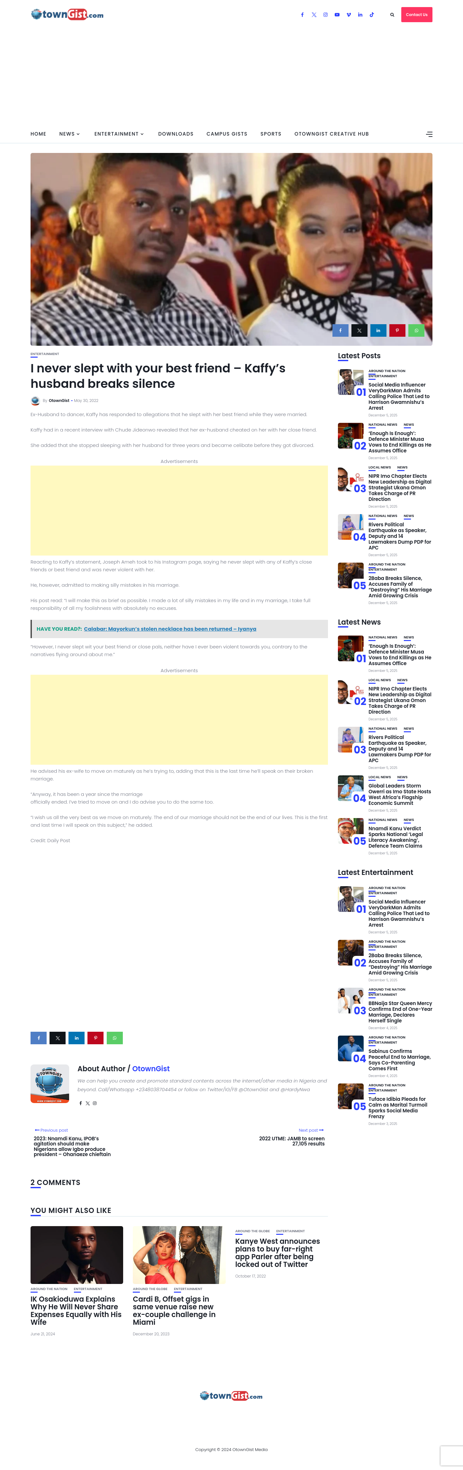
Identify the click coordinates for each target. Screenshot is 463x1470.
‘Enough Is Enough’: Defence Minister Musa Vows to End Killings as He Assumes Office (399, 442)
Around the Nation (49, 1289)
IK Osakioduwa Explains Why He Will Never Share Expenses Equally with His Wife (76, 1311)
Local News (379, 467)
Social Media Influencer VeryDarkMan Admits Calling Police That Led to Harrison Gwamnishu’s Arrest (399, 396)
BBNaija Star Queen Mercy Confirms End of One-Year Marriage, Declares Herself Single (400, 1012)
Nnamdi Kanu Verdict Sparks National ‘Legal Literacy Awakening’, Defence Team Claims (395, 837)
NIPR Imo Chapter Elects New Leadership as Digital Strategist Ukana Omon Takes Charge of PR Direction (399, 488)
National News (382, 424)
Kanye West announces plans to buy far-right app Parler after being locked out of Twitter (277, 1253)
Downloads (176, 133)
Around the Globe (150, 1289)
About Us (83, 1413)
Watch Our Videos (294, 1413)
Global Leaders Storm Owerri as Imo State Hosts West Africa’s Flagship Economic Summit (399, 794)
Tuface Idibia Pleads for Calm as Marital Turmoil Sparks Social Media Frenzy (397, 1108)
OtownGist (59, 400)
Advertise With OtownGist (138, 1413)
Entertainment (117, 133)
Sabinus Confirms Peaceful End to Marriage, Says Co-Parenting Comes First (399, 1060)
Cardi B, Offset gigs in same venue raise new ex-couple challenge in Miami (174, 1311)
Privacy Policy (202, 1413)
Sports (271, 133)
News (67, 133)
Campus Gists (227, 133)
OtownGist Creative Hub (332, 133)
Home (38, 133)
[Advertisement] (231, 77)
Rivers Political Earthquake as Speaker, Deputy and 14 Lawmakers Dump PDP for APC (399, 536)
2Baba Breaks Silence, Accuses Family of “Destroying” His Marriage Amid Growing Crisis (400, 587)
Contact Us (417, 14)
